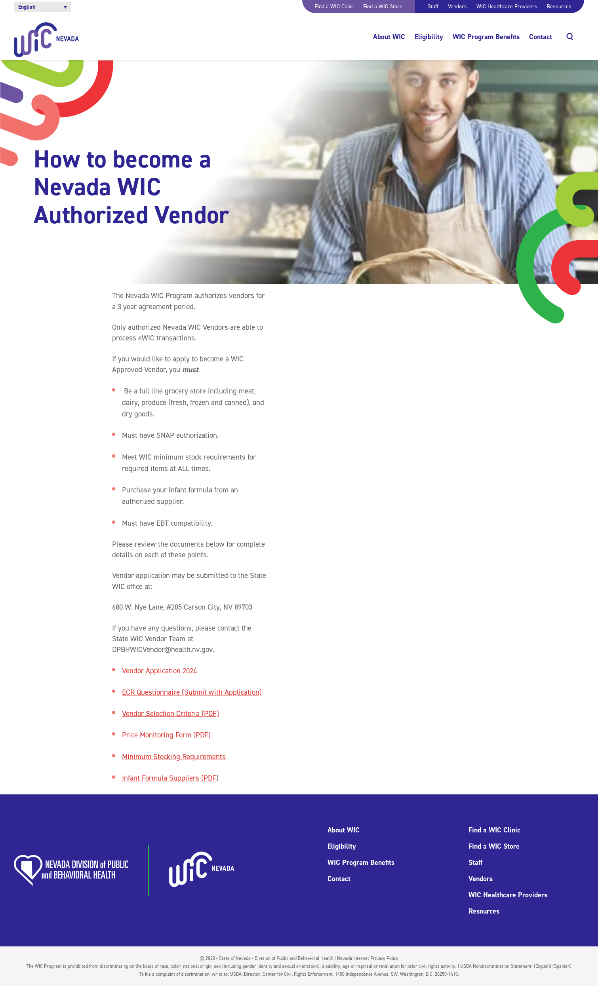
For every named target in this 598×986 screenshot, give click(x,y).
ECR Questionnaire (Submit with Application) (192, 692)
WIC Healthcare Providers (506, 6)
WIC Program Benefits (486, 37)
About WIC (389, 37)
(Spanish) (561, 966)
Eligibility (429, 37)
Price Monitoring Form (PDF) (166, 735)
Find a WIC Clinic (334, 6)
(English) (542, 966)
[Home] (46, 39)
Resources (559, 6)
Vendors (457, 6)
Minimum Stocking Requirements (174, 757)
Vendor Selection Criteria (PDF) (170, 713)
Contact (540, 37)
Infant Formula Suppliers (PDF (169, 778)
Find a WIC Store (382, 6)
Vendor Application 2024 (160, 671)
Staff (433, 6)
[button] (42, 7)
